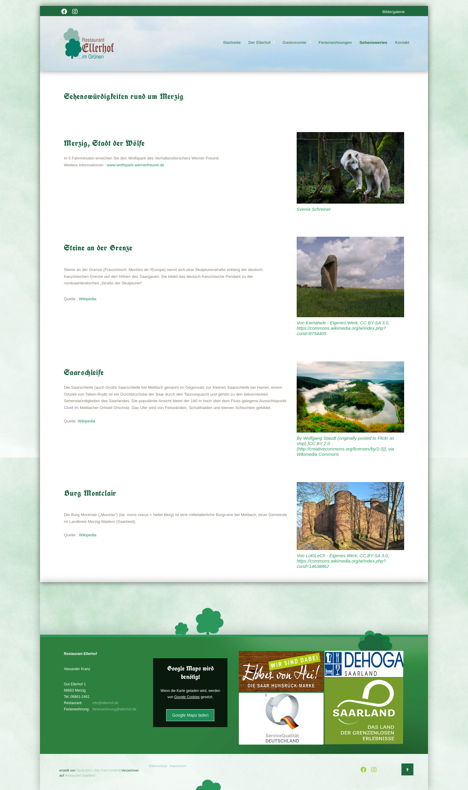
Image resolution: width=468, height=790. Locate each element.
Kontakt (402, 43)
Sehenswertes (373, 43)
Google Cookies (187, 697)
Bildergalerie (393, 12)
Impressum (178, 766)
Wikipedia (87, 299)
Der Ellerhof (259, 43)
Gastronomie (294, 43)
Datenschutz (158, 766)
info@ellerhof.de (105, 703)
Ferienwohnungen (335, 43)
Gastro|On (83, 770)
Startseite (232, 43)
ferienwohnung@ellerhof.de (114, 709)
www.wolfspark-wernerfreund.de (135, 165)
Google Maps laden (190, 715)
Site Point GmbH (106, 770)
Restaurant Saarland (80, 775)
